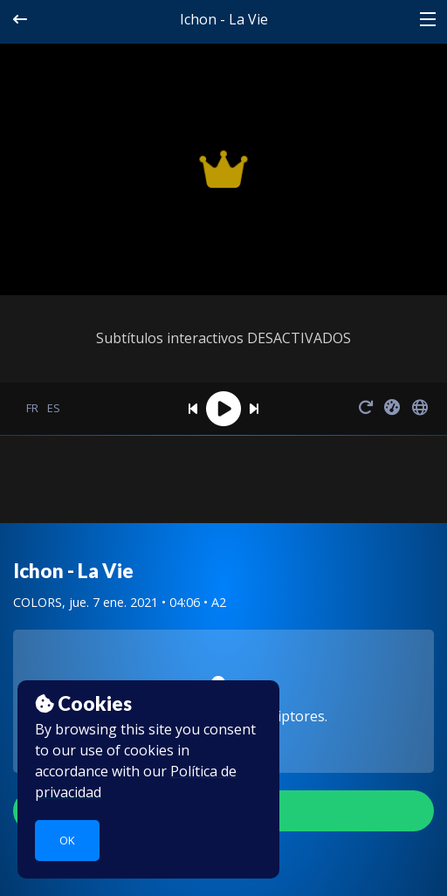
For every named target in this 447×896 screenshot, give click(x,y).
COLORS (37, 602)
